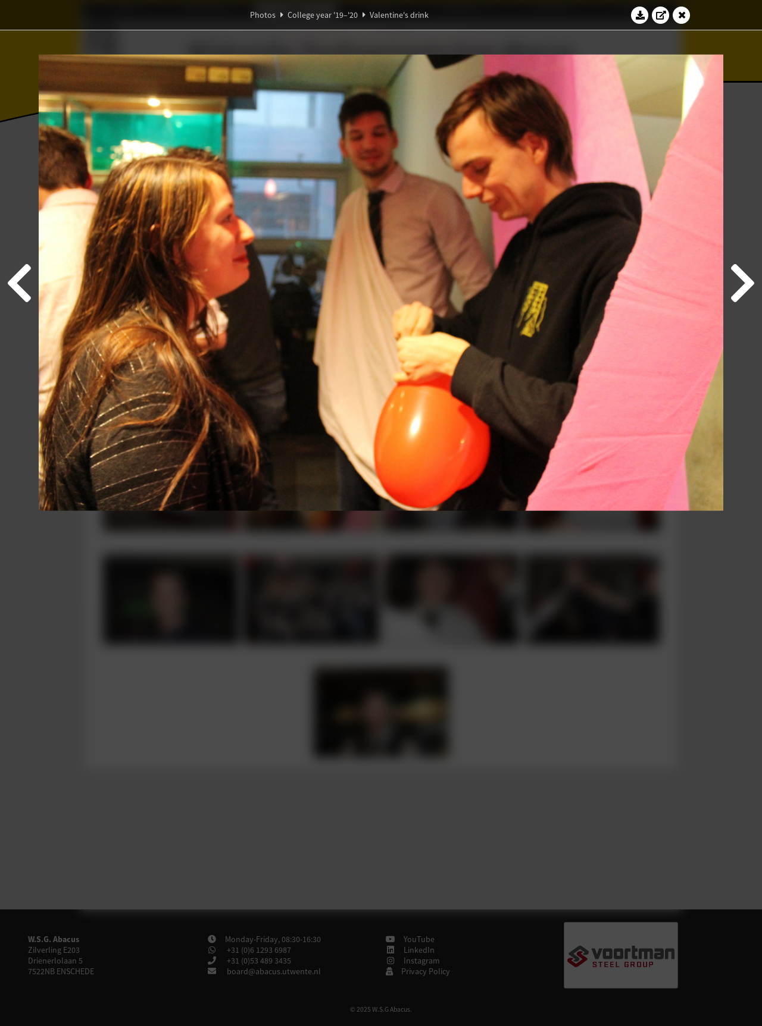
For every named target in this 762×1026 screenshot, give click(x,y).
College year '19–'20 (323, 15)
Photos (263, 15)
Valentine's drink (399, 15)
